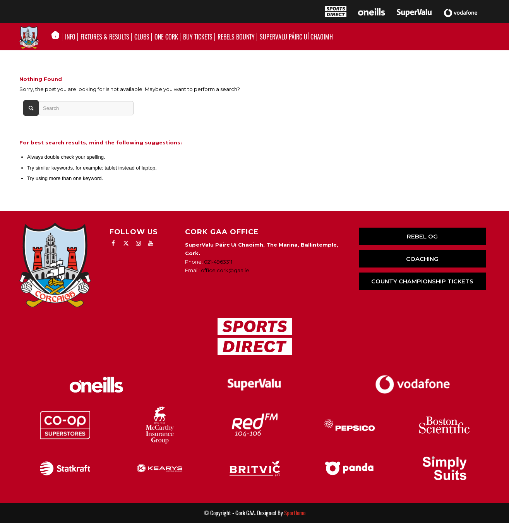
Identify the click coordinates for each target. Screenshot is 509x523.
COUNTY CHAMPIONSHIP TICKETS (422, 281)
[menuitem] (57, 37)
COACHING (422, 258)
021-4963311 (218, 262)
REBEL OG (422, 236)
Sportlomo (294, 513)
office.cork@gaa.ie (225, 270)
